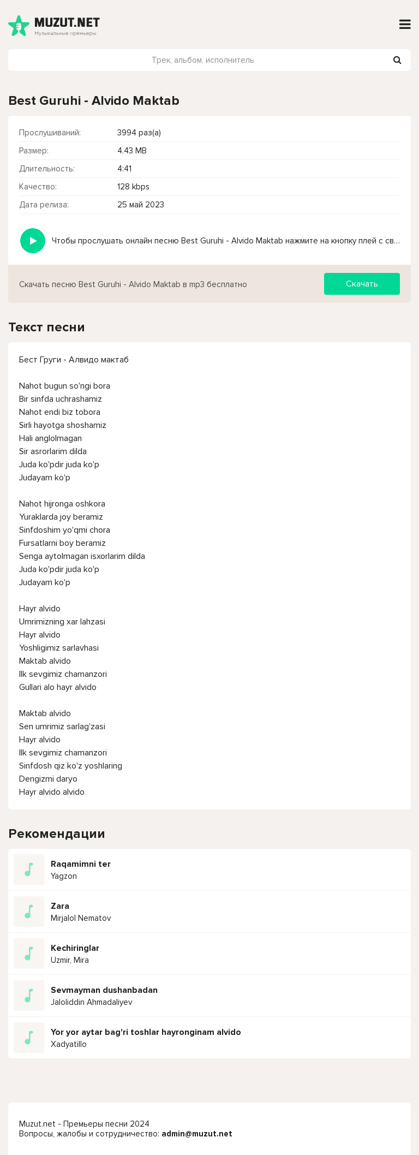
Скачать (362, 283)
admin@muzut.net (196, 1134)
